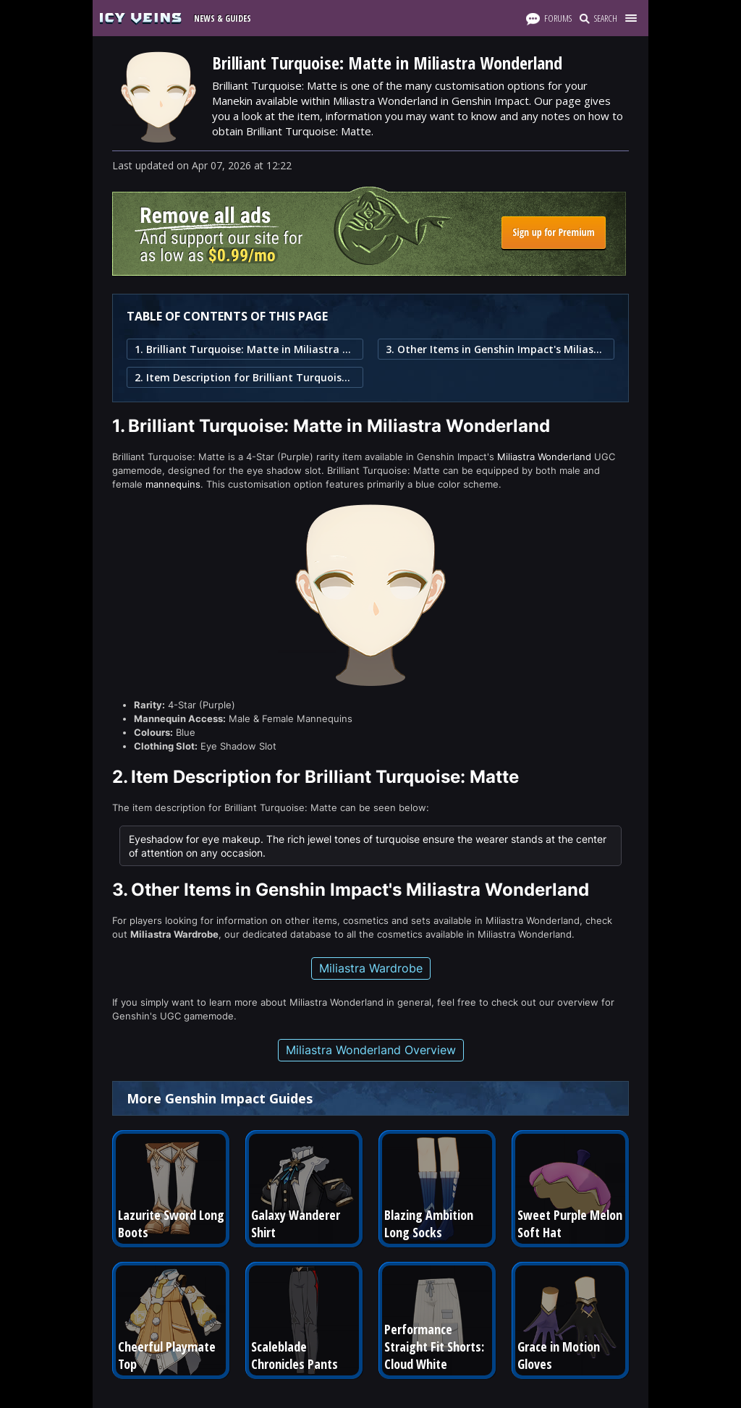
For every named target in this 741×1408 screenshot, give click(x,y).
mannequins (172, 484)
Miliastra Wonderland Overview (371, 1050)
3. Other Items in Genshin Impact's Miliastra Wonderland (496, 349)
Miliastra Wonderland (544, 456)
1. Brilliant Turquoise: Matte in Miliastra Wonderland (245, 349)
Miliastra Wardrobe (371, 968)
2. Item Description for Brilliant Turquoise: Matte (245, 377)
